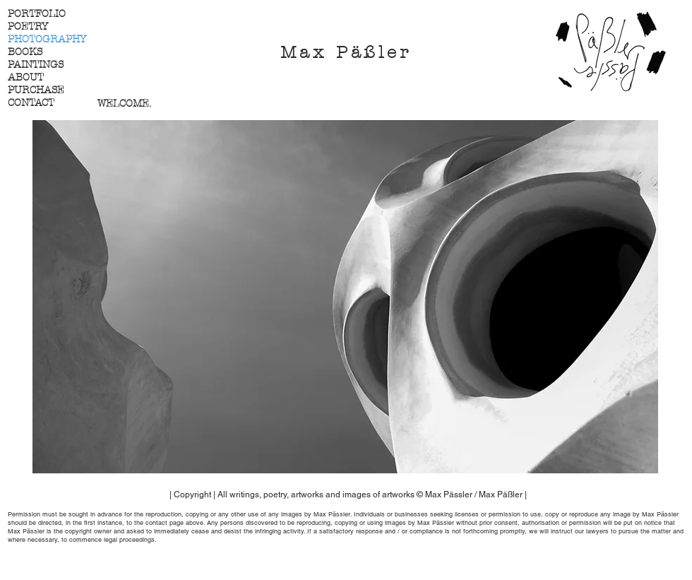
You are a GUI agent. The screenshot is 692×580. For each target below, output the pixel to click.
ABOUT (26, 77)
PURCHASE (36, 90)
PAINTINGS (36, 65)
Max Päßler (346, 52)
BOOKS (25, 52)
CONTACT (31, 103)
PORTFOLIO (37, 14)
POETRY (28, 26)
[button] (345, 296)
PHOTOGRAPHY (47, 39)
